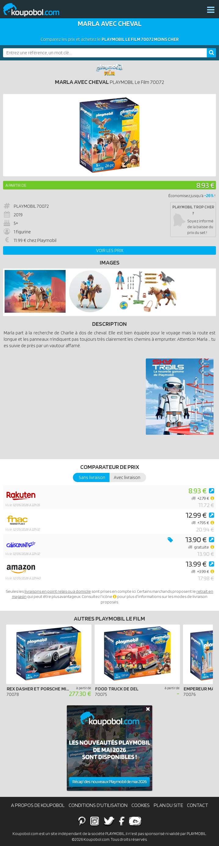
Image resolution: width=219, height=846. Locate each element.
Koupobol (35, 10)
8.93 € (205, 185)
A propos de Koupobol (38, 805)
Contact (197, 805)
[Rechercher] (211, 52)
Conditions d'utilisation (98, 805)
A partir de (15, 185)
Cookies (140, 805)
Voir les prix (109, 250)
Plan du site (168, 805)
